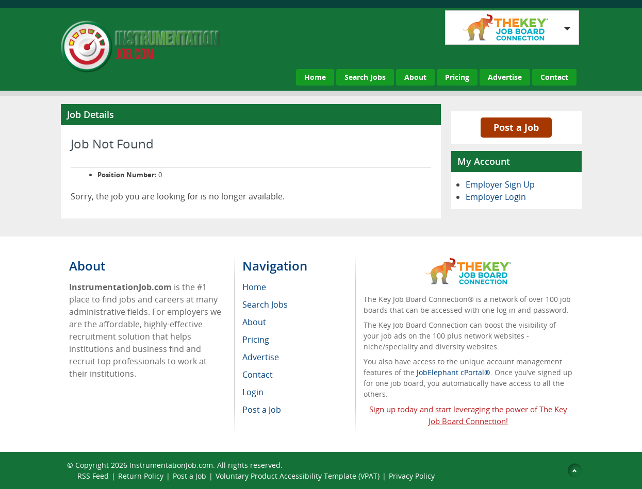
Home (315, 77)
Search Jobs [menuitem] (265, 304)
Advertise (505, 77)
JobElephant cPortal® (453, 372)
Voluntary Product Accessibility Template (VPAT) (298, 476)
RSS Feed (93, 476)
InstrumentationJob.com (171, 465)
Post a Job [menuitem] (261, 409)
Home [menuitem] (254, 287)
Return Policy (140, 476)
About (415, 77)
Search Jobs (365, 77)
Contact (554, 77)
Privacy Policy (413, 476)
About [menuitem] (254, 322)
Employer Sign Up (500, 184)
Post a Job (516, 127)
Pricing (457, 77)
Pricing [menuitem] (255, 339)
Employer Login (496, 197)
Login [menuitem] (253, 392)
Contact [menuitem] (257, 374)
